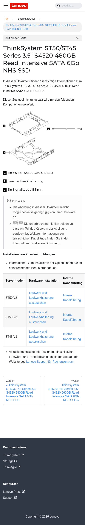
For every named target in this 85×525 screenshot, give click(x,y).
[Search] (68, 6)
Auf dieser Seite (16, 38)
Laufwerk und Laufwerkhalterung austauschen (41, 297)
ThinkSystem (13, 455)
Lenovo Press (14, 491)
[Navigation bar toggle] (6, 5)
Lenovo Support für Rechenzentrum (49, 361)
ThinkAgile (11, 467)
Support (10, 497)
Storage (10, 461)
